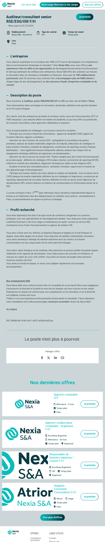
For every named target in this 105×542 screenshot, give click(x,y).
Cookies (52, 498)
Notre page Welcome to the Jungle (60, 4)
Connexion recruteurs (54, 505)
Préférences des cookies (54, 511)
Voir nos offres (93, 4)
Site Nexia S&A (28, 4)
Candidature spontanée (35, 499)
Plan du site (54, 501)
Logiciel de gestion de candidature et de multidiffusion (52, 537)
